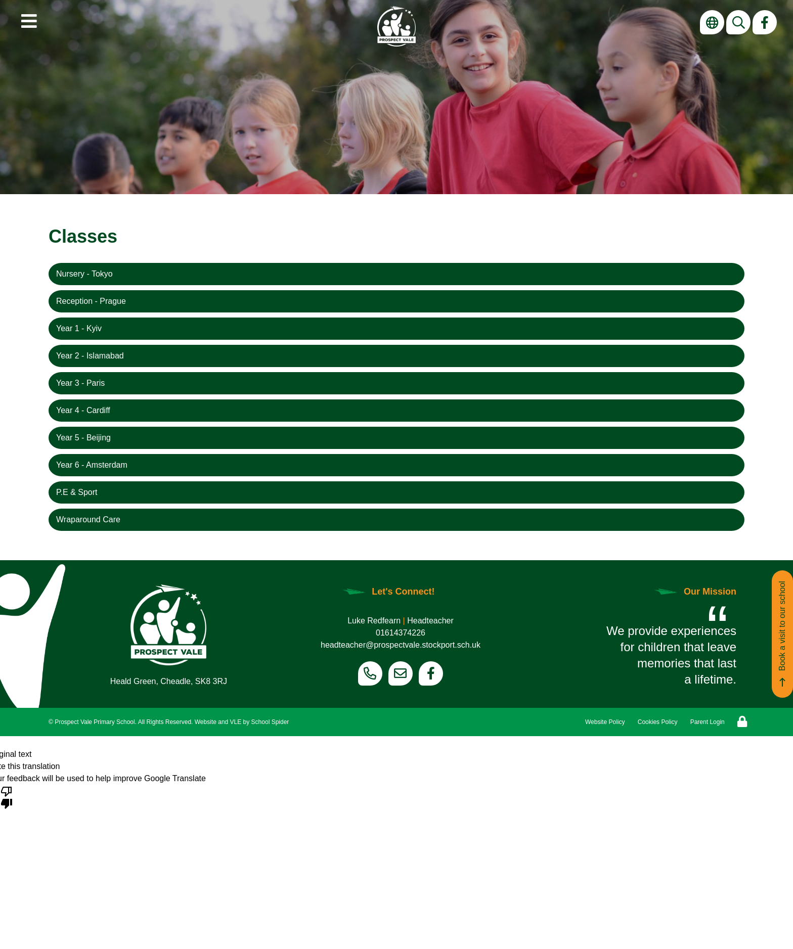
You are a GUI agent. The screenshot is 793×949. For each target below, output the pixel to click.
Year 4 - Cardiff (83, 410)
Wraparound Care (88, 519)
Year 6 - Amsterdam (91, 465)
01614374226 (400, 632)
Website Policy (605, 722)
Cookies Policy (658, 722)
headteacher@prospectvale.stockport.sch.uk (400, 645)
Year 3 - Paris (80, 383)
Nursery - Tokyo (84, 273)
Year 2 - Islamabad (90, 355)
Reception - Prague (91, 301)
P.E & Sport (77, 492)
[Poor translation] (7, 797)
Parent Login (707, 722)
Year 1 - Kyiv (79, 328)
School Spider (270, 722)
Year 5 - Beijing (83, 437)
